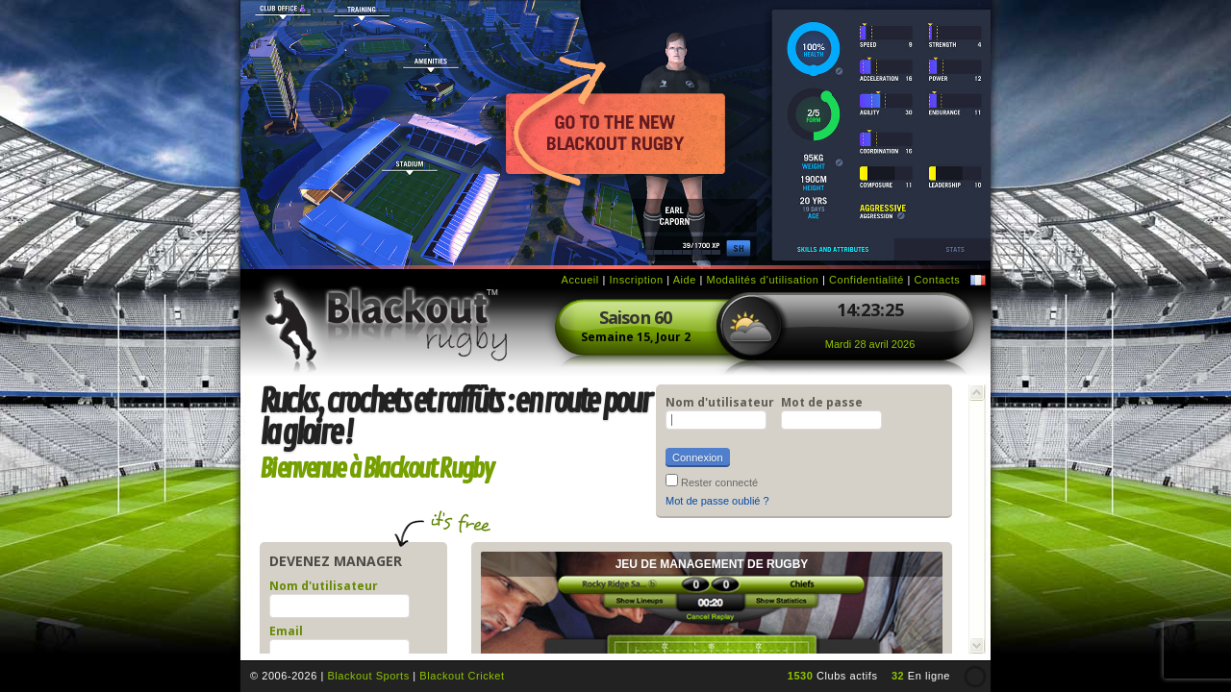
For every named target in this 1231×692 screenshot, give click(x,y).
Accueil (580, 279)
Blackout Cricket (461, 675)
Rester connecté (719, 482)
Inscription (636, 279)
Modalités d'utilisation (762, 279)
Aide (684, 279)
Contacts (938, 279)
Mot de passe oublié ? (717, 501)
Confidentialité (866, 279)
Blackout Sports (368, 675)
